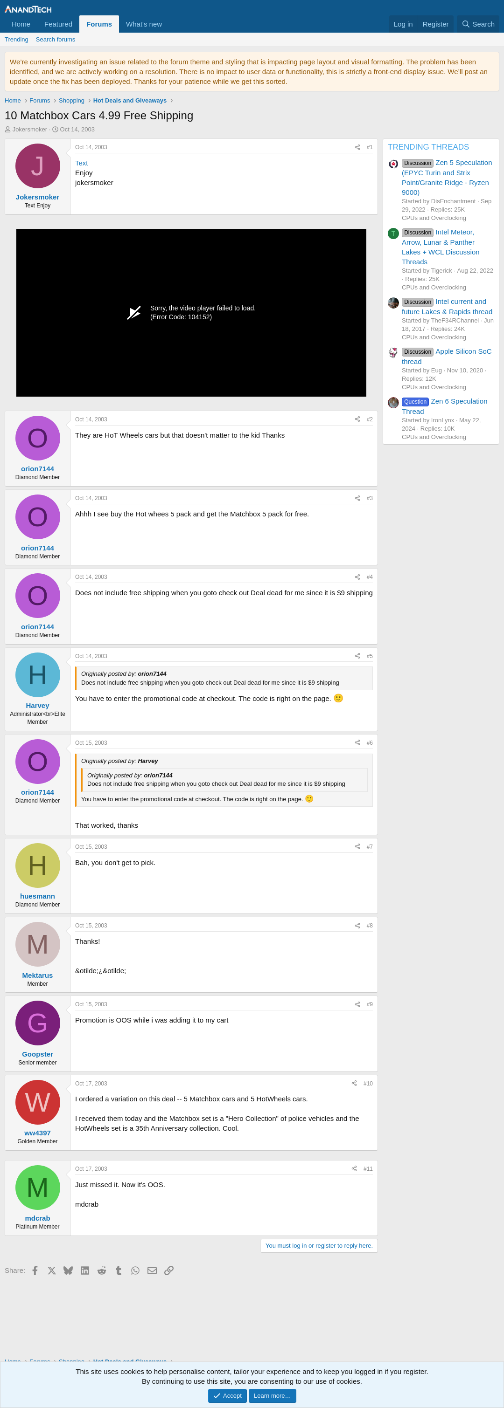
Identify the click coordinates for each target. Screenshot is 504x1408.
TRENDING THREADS (428, 147)
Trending (16, 39)
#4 (370, 577)
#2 (370, 419)
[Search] (478, 24)
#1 (370, 147)
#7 (370, 847)
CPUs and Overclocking (434, 217)
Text (81, 163)
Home (21, 24)
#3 (370, 498)
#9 (370, 1004)
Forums (99, 24)
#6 (370, 743)
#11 (368, 1169)
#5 (370, 656)
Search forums (56, 39)
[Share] (357, 147)
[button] (169, 24)
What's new (144, 24)
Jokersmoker (30, 129)
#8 (370, 925)
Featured (58, 24)
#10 (368, 1083)
